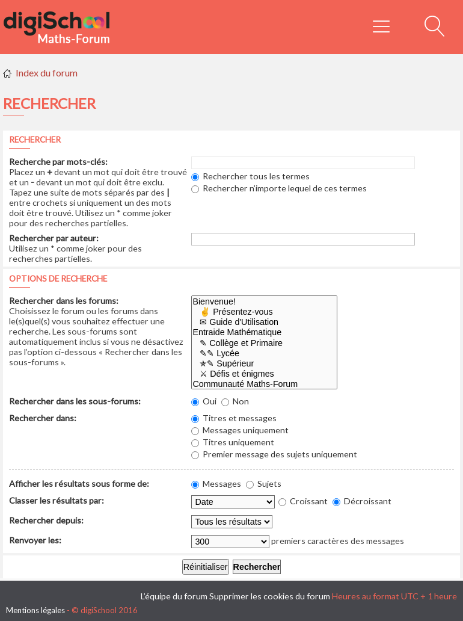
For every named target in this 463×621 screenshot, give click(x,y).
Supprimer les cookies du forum (269, 596)
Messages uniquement (240, 430)
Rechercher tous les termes (250, 176)
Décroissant (362, 501)
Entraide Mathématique (264, 332)
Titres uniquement (232, 442)
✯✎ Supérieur (264, 364)
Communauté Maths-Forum (264, 384)
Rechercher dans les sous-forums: (75, 401)
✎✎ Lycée (264, 353)
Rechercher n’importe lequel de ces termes (279, 188)
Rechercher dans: (42, 418)
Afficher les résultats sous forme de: (79, 483)
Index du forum (47, 72)
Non (235, 401)
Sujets (263, 483)
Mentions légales (35, 610)
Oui (203, 401)
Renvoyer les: (35, 540)
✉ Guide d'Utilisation (264, 322)
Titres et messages (234, 418)
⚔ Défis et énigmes (264, 374)
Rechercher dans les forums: (63, 300)
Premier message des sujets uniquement (274, 454)
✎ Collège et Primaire (264, 343)
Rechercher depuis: (46, 520)
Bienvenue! (264, 302)
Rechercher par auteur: (54, 238)
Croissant (303, 501)
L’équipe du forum (174, 596)
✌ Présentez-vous (264, 312)
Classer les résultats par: (56, 500)
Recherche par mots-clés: (58, 161)
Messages (216, 483)
